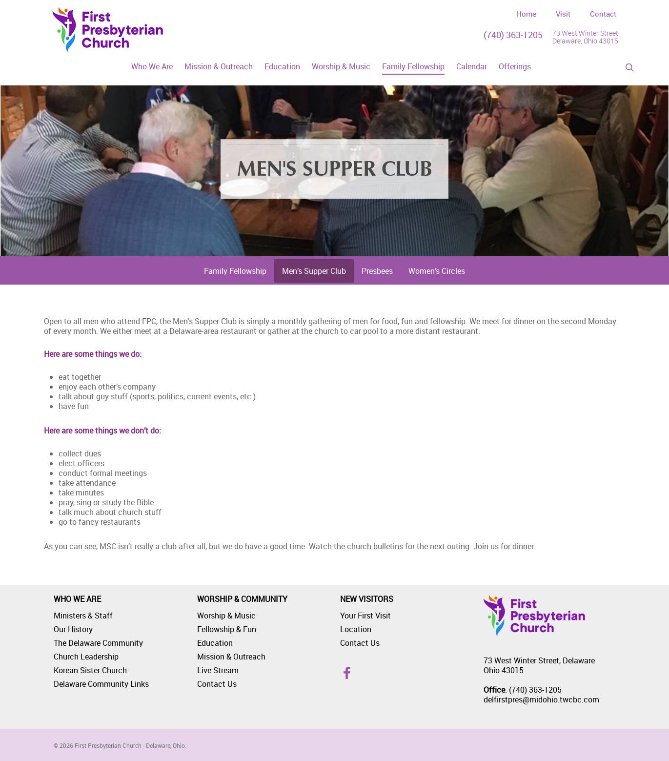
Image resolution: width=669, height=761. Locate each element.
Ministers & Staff (83, 615)
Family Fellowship (235, 271)
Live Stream (218, 670)
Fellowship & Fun (226, 629)
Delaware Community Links (101, 684)
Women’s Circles (436, 271)
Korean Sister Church (90, 670)
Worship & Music (226, 615)
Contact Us (217, 684)
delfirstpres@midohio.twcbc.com (541, 699)
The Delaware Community (98, 643)
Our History (73, 629)
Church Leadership (86, 656)
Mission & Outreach (231, 656)
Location (355, 629)
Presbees (377, 271)
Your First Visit (365, 615)
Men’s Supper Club (314, 271)
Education (215, 643)
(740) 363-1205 (513, 35)
